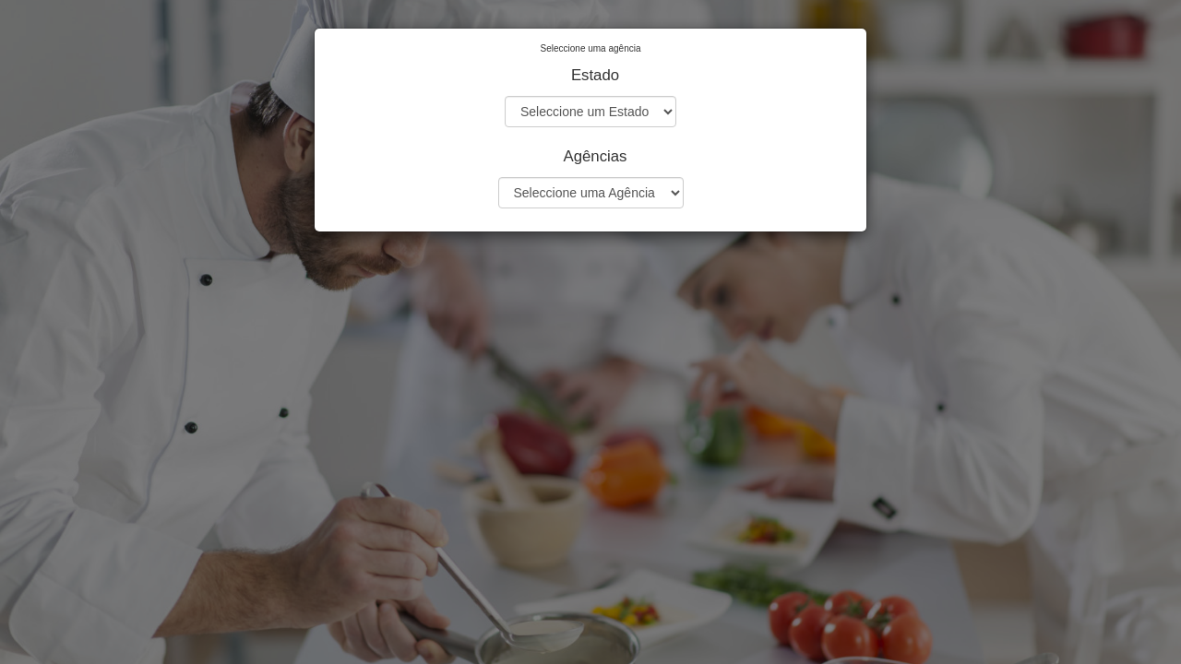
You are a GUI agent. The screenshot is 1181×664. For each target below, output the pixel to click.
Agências (594, 156)
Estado (595, 75)
